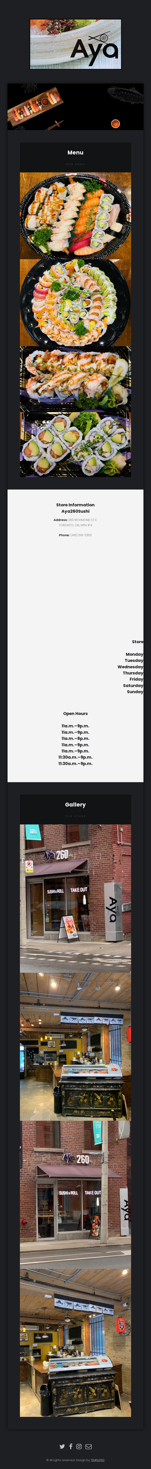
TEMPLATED (98, 1460)
